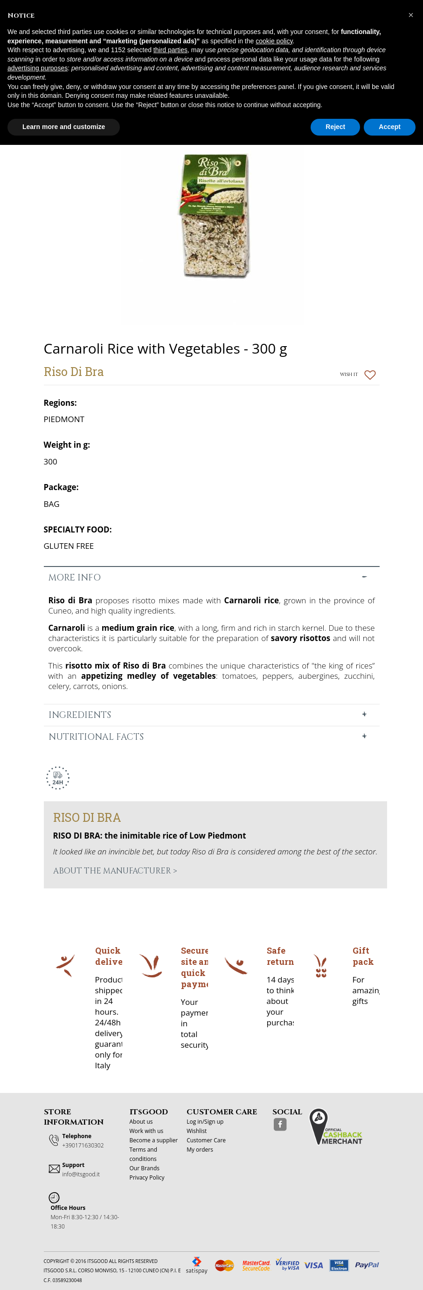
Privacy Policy (147, 1177)
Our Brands (144, 1168)
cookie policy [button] (274, 41)
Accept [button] (390, 126)
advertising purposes (37, 68)
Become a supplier (154, 1140)
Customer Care (206, 1140)
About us (141, 1122)
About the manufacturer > (115, 871)
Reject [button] (335, 126)
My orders (200, 1149)
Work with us (147, 1131)
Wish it (358, 375)
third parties (170, 50)
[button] (410, 14)
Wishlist (197, 1131)
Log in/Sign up (205, 1122)
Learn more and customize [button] (63, 126)
